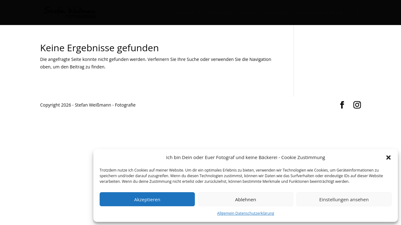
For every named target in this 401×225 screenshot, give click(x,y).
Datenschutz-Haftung (319, 12)
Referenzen (220, 12)
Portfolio (184, 12)
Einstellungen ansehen (344, 199)
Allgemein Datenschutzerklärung (245, 213)
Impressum (277, 12)
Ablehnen (245, 199)
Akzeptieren (147, 199)
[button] (388, 157)
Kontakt (248, 12)
